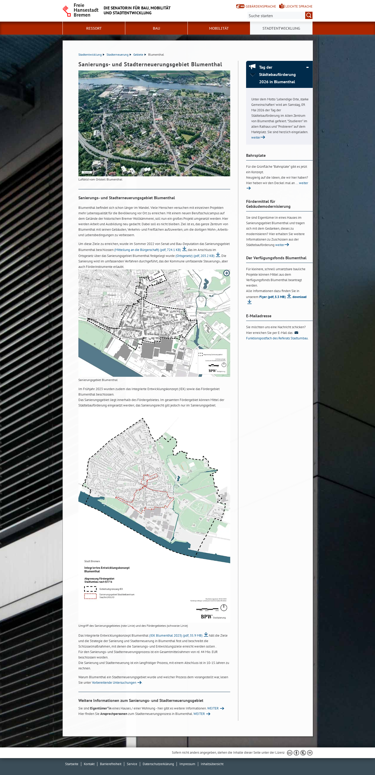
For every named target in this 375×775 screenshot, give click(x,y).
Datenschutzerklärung (158, 764)
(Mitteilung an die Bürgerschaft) (147, 250)
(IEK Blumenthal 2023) (176, 635)
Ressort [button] (94, 28)
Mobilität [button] (219, 28)
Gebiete (139, 54)
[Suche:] (279, 15)
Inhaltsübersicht (212, 764)
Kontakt (89, 764)
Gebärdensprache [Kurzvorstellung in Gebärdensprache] (261, 6)
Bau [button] (156, 28)
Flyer (272, 297)
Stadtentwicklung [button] (281, 28)
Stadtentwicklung (91, 54)
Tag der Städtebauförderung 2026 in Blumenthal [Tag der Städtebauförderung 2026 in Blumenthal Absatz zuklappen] (277, 74)
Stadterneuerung (119, 54)
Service (132, 764)
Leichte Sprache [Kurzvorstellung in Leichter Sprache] (298, 6)
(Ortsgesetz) (195, 256)
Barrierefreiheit (110, 764)
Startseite (71, 764)
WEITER (213, 708)
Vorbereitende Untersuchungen (114, 682)
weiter (255, 137)
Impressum (187, 764)
